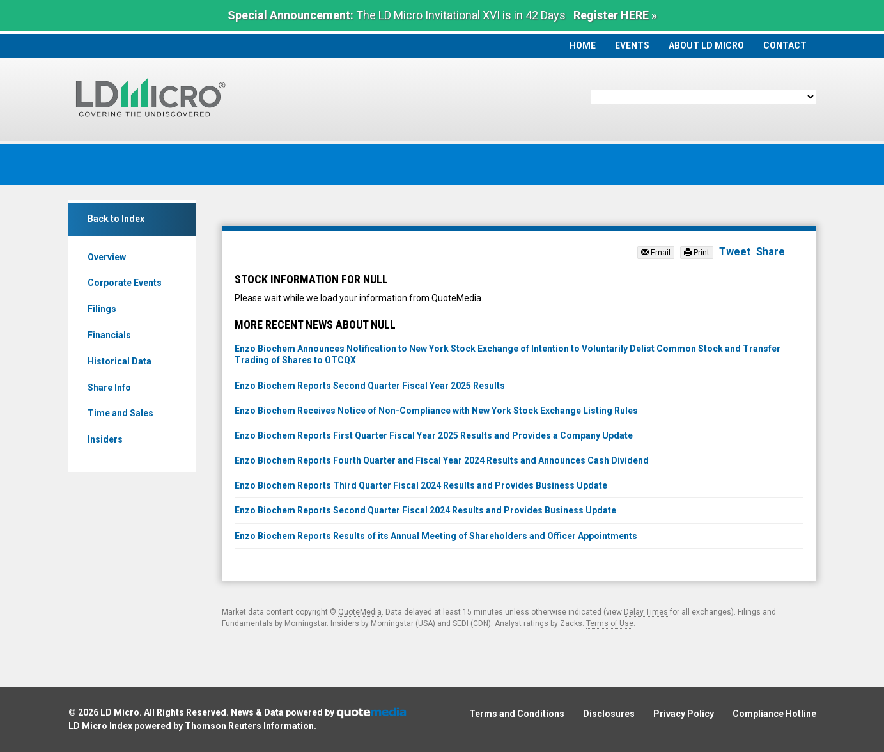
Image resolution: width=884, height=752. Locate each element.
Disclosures (609, 714)
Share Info (109, 387)
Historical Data (119, 361)
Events (632, 45)
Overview (107, 257)
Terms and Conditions (516, 714)
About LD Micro (706, 45)
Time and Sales (120, 413)
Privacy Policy (683, 714)
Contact (785, 45)
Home (583, 45)
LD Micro (119, 712)
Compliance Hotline (774, 714)
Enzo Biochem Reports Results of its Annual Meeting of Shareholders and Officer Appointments (436, 536)
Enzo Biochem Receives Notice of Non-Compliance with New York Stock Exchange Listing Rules (436, 410)
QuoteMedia (360, 611)
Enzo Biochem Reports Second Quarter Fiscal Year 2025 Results (370, 385)
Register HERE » (615, 15)
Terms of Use (609, 623)
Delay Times (646, 611)
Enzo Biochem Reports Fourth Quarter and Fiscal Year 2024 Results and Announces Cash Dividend (442, 460)
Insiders (105, 439)
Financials (109, 335)
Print (697, 252)
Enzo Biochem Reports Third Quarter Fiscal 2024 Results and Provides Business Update (421, 485)
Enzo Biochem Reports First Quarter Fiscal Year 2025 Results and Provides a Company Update (434, 435)
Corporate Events (125, 283)
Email (656, 252)
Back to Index (116, 219)
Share (770, 252)
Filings (102, 309)
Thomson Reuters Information (249, 726)
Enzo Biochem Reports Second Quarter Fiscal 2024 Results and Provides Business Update (425, 510)
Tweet (734, 252)
